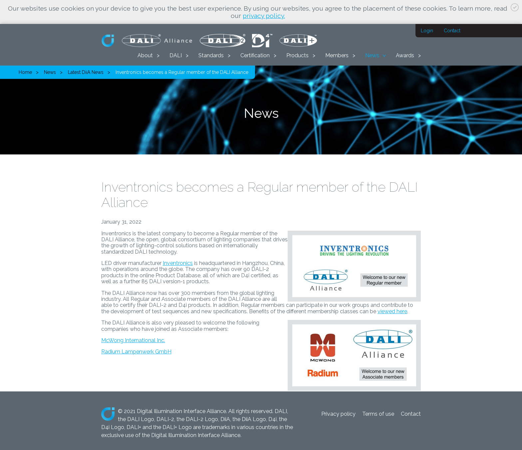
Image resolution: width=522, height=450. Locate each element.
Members (337, 55)
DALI (175, 55)
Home (25, 72)
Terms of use (378, 414)
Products (297, 55)
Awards (405, 55)
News (372, 55)
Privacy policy (338, 414)
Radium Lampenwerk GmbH (136, 351)
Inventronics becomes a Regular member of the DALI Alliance (182, 72)
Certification (255, 55)
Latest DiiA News (86, 72)
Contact (452, 30)
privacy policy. (264, 15)
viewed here (392, 311)
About (145, 55)
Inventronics (178, 263)
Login (427, 30)
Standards (211, 55)
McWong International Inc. (133, 340)
